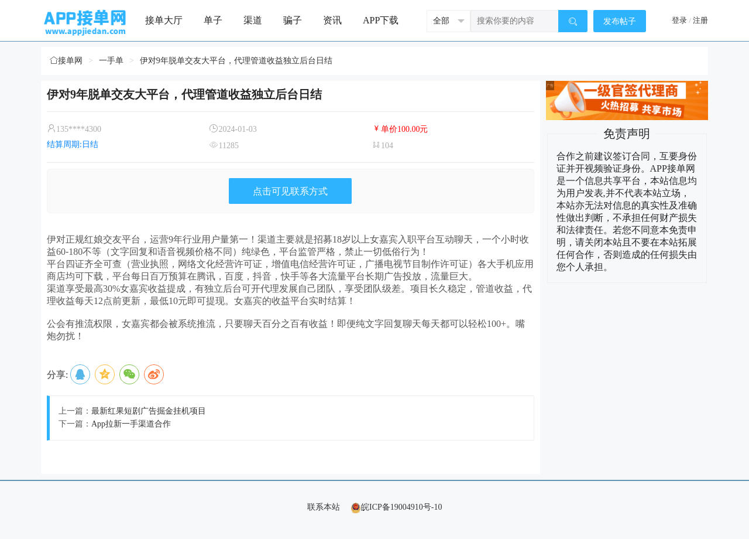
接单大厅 (164, 20)
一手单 (111, 60)
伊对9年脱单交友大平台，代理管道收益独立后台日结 (236, 60)
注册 (700, 20)
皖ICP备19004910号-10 (396, 507)
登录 (679, 20)
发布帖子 (619, 21)
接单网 (66, 60)
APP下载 (380, 20)
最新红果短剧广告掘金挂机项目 (148, 411)
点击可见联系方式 (290, 191)
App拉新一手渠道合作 (131, 423)
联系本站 (323, 507)
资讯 (332, 20)
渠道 (252, 20)
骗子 (292, 20)
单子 (213, 20)
